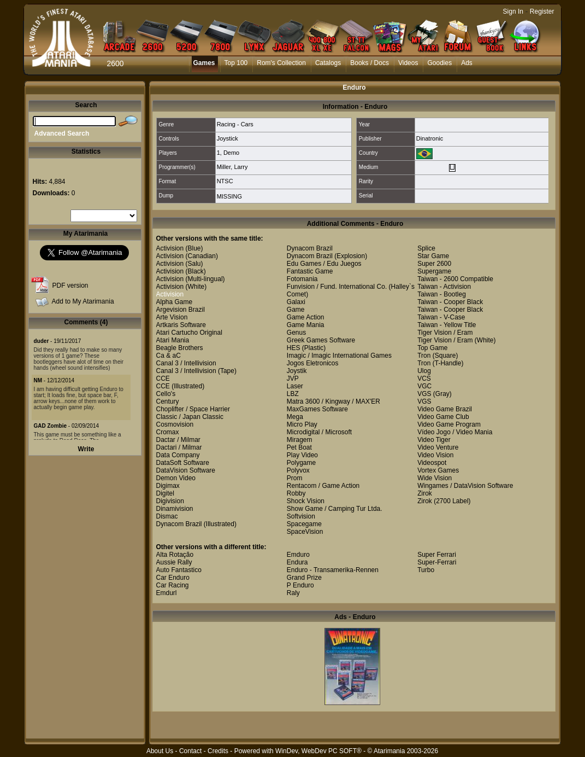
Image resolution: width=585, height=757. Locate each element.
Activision (170, 248)
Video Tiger (434, 440)
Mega (295, 417)
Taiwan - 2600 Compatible (455, 279)
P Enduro (300, 585)
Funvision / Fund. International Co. (337, 286)
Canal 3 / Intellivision (186, 363)
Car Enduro (173, 577)
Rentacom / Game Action (323, 486)
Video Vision (435, 455)
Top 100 (236, 63)
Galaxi (296, 302)
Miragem (299, 440)
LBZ (293, 394)
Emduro (298, 554)
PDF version (70, 285)
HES (293, 348)
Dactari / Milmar (179, 447)
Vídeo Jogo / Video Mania (454, 432)
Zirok (424, 493)
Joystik (297, 371)
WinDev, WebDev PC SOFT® (318, 751)
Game (296, 309)
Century (167, 401)
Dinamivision (174, 509)
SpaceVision (305, 531)
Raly (293, 593)
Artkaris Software (181, 325)
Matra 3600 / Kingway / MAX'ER (333, 401)
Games (204, 63)
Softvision (301, 516)
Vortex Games (438, 470)
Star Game (433, 256)
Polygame (301, 463)
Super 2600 (434, 263)
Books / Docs (369, 63)
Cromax (167, 432)
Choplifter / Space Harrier (193, 409)
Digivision (170, 501)
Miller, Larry (232, 167)
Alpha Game (174, 302)
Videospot (431, 463)
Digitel (165, 493)
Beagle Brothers (179, 348)
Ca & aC (168, 355)
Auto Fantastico (179, 570)
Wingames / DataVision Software (465, 486)
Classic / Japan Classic (189, 417)
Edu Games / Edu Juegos (324, 263)
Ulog (424, 371)
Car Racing (172, 585)
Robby (296, 493)
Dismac (167, 516)
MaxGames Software (317, 409)
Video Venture (437, 447)
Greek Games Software (321, 340)
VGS (424, 394)
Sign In (513, 11)
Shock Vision (305, 501)
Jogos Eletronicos (313, 363)
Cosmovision (175, 424)
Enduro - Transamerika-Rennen (333, 570)
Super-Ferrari (436, 562)
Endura (297, 562)
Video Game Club (443, 417)
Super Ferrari (436, 554)
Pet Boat (299, 447)
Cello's (166, 394)
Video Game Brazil (444, 409)
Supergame (434, 271)
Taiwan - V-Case (441, 317)
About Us (159, 751)
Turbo (425, 570)
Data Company (178, 455)
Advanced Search (62, 133)
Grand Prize (304, 577)
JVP (293, 378)
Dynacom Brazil (179, 524)
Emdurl (166, 593)
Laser (295, 386)
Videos (408, 63)
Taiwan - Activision (444, 286)
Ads (466, 63)
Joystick (227, 138)
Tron (423, 355)
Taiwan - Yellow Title (446, 325)
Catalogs (328, 63)
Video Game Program (449, 424)
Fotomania (302, 279)
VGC (424, 386)
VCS (424, 378)
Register (542, 11)
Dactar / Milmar (178, 440)
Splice (426, 248)
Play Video (302, 455)
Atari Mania (173, 340)
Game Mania (305, 325)
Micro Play (302, 424)
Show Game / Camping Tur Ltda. (334, 509)
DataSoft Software (182, 463)
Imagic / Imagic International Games (339, 355)
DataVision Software (186, 470)
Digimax (168, 486)
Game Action (305, 317)
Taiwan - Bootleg (441, 294)
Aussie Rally (174, 562)
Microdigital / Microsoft (319, 432)
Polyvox (298, 470)
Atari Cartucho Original (189, 332)
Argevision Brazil (180, 309)
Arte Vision (172, 317)
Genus (296, 332)
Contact (190, 751)
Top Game (432, 348)
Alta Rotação (175, 554)
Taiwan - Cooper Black (450, 302)
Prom (295, 478)
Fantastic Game (310, 271)
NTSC (225, 181)
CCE (163, 378)
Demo (231, 152)
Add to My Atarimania (83, 301)
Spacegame (304, 524)
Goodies (439, 63)
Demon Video (176, 478)
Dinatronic (430, 138)
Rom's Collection (281, 63)
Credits (218, 751)
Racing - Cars (235, 124)
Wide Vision (434, 478)
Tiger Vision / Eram (444, 332)
